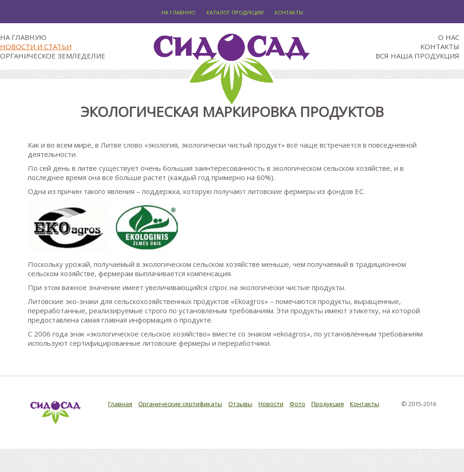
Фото (297, 404)
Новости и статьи (35, 46)
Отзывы (240, 404)
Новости (271, 404)
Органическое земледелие (52, 55)
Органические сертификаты (180, 404)
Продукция (327, 404)
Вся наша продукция (417, 55)
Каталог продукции (235, 12)
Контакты (289, 12)
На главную (178, 12)
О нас (448, 37)
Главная (120, 404)
